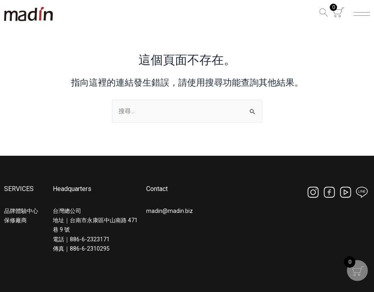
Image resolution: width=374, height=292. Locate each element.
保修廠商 (15, 220)
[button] (322, 14)
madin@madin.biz (169, 211)
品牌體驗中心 (21, 211)
